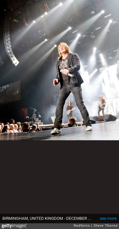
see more (108, 218)
